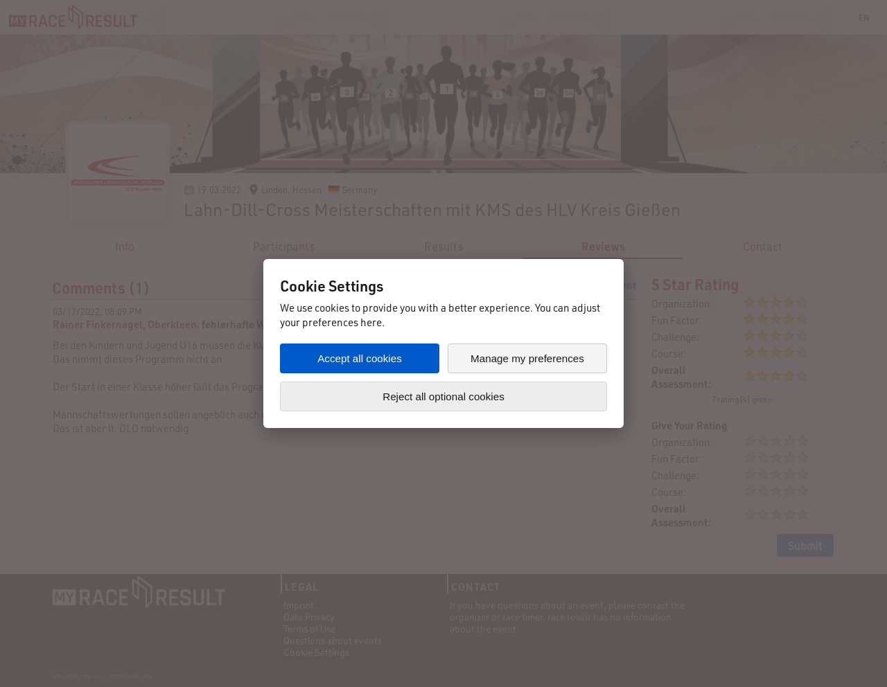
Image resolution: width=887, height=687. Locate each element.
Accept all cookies (359, 358)
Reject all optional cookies (443, 396)
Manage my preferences (527, 358)
